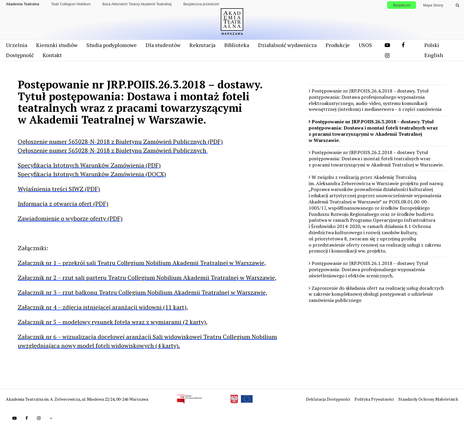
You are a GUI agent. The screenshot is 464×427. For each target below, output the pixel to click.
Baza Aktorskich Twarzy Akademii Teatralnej (137, 4)
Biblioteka (236, 44)
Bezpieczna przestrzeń (201, 4)
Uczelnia (16, 44)
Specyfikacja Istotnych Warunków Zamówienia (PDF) (89, 165)
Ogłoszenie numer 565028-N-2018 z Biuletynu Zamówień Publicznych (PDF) (120, 141)
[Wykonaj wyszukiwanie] (457, 5)
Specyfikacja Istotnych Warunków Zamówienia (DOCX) (92, 174)
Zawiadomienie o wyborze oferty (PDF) (70, 218)
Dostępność (20, 55)
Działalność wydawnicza (287, 44)
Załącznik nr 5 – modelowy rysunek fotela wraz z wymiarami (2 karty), (113, 322)
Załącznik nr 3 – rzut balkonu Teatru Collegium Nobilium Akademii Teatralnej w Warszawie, (143, 292)
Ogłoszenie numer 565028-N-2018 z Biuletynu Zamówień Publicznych (113, 150)
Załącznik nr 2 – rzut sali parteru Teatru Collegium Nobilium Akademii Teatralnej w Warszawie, (147, 278)
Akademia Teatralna (22, 4)
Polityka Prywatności (375, 399)
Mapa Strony (433, 5)
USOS (365, 44)
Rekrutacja (202, 44)
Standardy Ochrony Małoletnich (428, 399)
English (433, 55)
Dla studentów (163, 44)
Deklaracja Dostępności (328, 399)
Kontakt (52, 55)
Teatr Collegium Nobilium (71, 4)
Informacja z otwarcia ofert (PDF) (63, 204)
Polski (431, 44)
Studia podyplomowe (111, 44)
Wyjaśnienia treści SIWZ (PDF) (59, 189)
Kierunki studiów (57, 44)
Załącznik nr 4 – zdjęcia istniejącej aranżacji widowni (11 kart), (103, 307)
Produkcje (338, 44)
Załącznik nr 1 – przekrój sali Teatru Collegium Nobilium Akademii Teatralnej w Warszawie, (142, 263)
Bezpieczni (401, 5)
